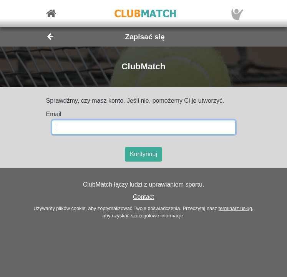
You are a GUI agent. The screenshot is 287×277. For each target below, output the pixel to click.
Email (53, 114)
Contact (143, 197)
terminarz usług (235, 208)
